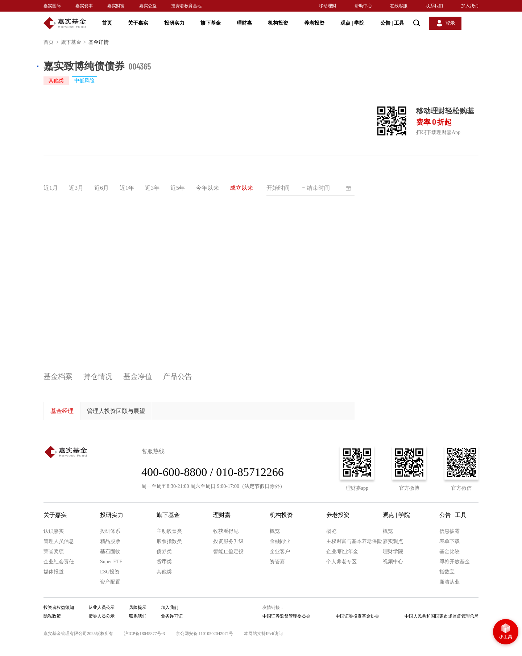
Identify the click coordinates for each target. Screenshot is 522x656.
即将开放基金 (454, 561)
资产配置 (110, 582)
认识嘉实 (54, 531)
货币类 (164, 561)
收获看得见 (226, 531)
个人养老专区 (341, 561)
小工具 (505, 632)
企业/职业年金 (342, 551)
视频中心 (393, 561)
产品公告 (177, 376)
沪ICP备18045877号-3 (144, 633)
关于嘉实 (138, 23)
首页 (107, 23)
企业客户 (280, 551)
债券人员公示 (101, 616)
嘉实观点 (393, 541)
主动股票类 (169, 531)
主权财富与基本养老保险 (354, 541)
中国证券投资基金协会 (357, 616)
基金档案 (58, 376)
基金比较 (449, 551)
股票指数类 (169, 541)
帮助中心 (363, 5)
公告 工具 (392, 23)
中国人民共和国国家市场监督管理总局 (441, 616)
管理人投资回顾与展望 (116, 411)
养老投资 (314, 23)
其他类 (164, 571)
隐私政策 (52, 616)
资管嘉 (277, 561)
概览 (275, 531)
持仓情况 (97, 376)
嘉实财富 (116, 5)
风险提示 (137, 607)
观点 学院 (352, 23)
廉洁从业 (449, 582)
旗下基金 (210, 23)
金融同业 (280, 541)
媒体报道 (54, 571)
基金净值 (137, 376)
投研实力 (174, 23)
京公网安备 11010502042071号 (204, 633)
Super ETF (111, 561)
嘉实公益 (148, 5)
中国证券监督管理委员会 (286, 616)
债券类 (164, 551)
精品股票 (110, 541)
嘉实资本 (84, 5)
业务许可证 (172, 616)
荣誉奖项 (54, 551)
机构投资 (278, 23)
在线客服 (398, 5)
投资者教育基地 (186, 5)
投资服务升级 (228, 541)
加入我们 (469, 5)
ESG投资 (110, 571)
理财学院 (393, 551)
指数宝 (447, 571)
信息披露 (449, 531)
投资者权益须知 (59, 607)
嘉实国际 (52, 5)
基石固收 (110, 551)
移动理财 (327, 5)
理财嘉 (244, 23)
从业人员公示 (101, 607)
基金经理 (62, 411)
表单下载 (449, 541)
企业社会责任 (59, 561)
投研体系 (110, 531)
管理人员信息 (59, 541)
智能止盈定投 (228, 551)
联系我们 (434, 5)
